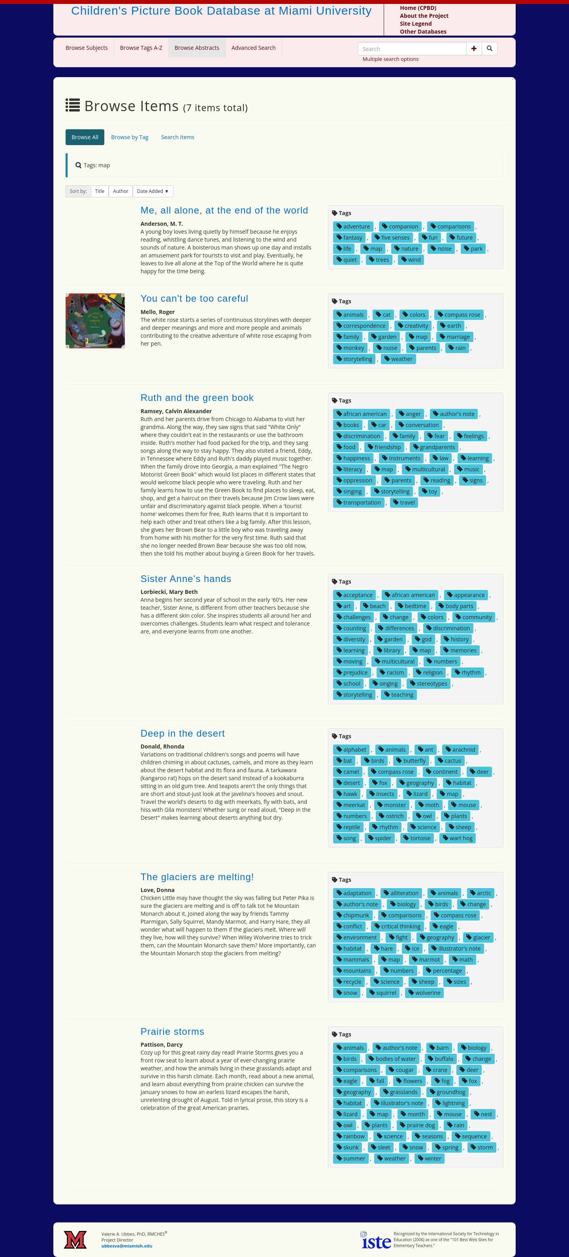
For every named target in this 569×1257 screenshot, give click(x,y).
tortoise (416, 838)
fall (376, 1081)
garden (384, 336)
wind (411, 259)
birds (374, 760)
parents (422, 348)
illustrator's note (455, 948)
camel (348, 771)
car (378, 425)
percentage (444, 970)
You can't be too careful (195, 298)
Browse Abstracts (197, 47)
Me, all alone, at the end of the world (225, 210)
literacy (349, 469)
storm (482, 1147)
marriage (455, 336)
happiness (353, 458)
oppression (355, 480)
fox (379, 782)
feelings (470, 436)
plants (455, 816)
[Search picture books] (489, 48)
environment (357, 937)
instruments (401, 458)
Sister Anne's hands (186, 578)
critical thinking (398, 926)
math (462, 959)
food (346, 447)
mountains (354, 970)
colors (414, 314)
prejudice (352, 672)
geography (416, 782)
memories (460, 650)
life (344, 248)
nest (483, 1114)
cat (383, 314)
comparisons (451, 226)
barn (439, 1047)
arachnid (460, 749)
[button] (474, 48)
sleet (380, 1147)
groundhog (447, 1092)
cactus (449, 760)
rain (456, 348)
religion (429, 672)
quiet (347, 259)
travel (404, 502)
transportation (359, 502)
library (389, 650)
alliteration (401, 893)
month (413, 1114)
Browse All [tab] (85, 137)
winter (429, 1158)
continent (442, 771)
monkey (350, 348)
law (440, 458)
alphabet (351, 749)
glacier (478, 937)
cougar (401, 1070)
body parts (456, 606)
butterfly (411, 760)
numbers (442, 661)
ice (412, 948)
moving (350, 661)
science (424, 827)
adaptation (354, 893)
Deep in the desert (183, 733)
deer (479, 771)
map (373, 248)
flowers (409, 1081)
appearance (466, 595)
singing (349, 491)
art (344, 606)
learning (475, 458)
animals (350, 314)
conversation (419, 425)
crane (436, 1070)
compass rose (459, 314)
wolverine (425, 992)
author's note (454, 414)
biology (403, 904)
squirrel (382, 992)
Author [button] (120, 191)
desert (348, 782)
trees (379, 259)
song (346, 838)
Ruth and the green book (197, 397)
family (348, 336)
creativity (413, 325)
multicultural (425, 469)
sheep (460, 827)
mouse (463, 805)
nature (406, 248)
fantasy (349, 237)
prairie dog (417, 1125)
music (468, 469)
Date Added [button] (150, 191)
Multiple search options (391, 58)
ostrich (391, 816)
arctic (480, 893)
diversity (351, 639)
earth (450, 325)
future (461, 237)
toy (429, 491)
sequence (471, 1136)
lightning (450, 1103)
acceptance (355, 595)
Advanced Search (254, 47)
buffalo (440, 1058)
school (348, 683)
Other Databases (423, 31)
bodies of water (392, 1058)
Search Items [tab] (177, 137)
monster (391, 805)
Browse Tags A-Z (141, 47)
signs (473, 480)
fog (442, 1081)
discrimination (359, 436)
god (423, 639)
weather (398, 359)
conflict (349, 926)
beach (374, 606)
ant (425, 749)
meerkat (351, 805)
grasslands (400, 1092)
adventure (353, 226)
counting (351, 628)
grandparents (434, 447)
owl (424, 816)
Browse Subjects (87, 47)
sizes (456, 981)
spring (446, 1147)
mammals (353, 959)
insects (381, 794)
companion (400, 226)
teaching (398, 694)
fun (430, 237)
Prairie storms (173, 1031)
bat (344, 760)
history (456, 639)
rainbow (351, 1136)
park (473, 248)
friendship (384, 447)
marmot (426, 959)
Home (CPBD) (418, 7)
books (348, 425)
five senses (392, 237)
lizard (417, 794)
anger (410, 414)
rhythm (468, 672)
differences (396, 628)
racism (392, 672)
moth (428, 805)
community (474, 617)
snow (347, 992)
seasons (429, 1136)
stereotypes (428, 683)
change (396, 617)
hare (383, 948)
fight (398, 937)
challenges (354, 617)
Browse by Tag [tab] (130, 137)
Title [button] (100, 191)
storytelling (354, 359)
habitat (458, 782)
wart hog (458, 838)
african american (362, 414)
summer (351, 1158)
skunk (348, 1147)
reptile (348, 827)
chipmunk (353, 915)
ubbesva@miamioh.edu (127, 1246)
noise (441, 248)
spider (380, 838)
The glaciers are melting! (197, 876)
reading (437, 480)
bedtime (412, 606)
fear (436, 436)
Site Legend (415, 23)
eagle (443, 926)
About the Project (424, 15)
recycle (349, 981)
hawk (347, 794)
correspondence (361, 325)
